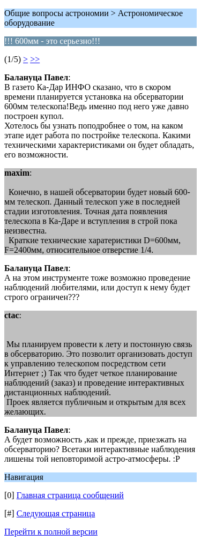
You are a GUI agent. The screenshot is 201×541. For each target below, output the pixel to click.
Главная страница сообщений (70, 495)
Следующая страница (56, 513)
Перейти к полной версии (51, 531)
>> (35, 59)
